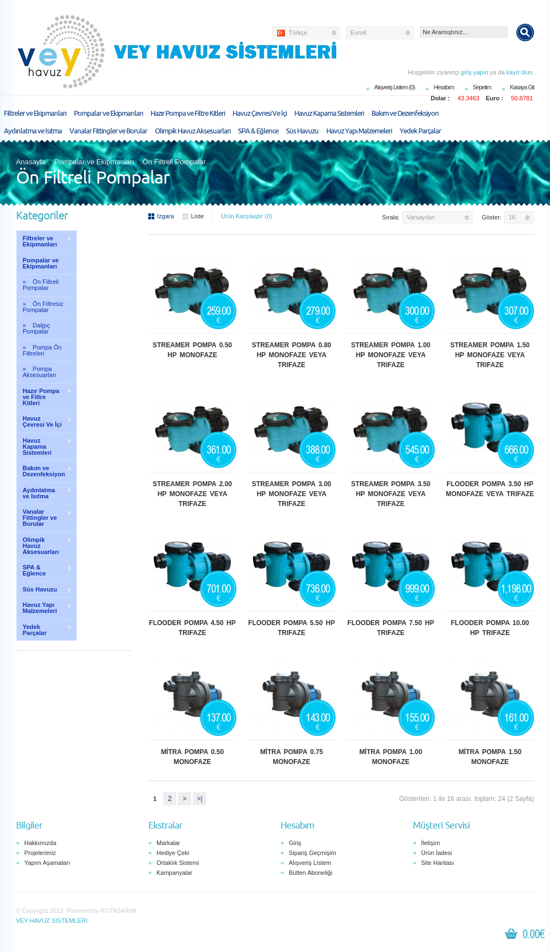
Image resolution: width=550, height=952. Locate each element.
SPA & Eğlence (258, 131)
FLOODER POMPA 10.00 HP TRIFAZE (490, 628)
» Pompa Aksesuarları (39, 371)
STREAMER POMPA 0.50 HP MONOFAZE (192, 350)
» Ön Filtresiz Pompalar (43, 306)
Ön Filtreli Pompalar (174, 162)
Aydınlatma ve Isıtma (33, 131)
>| (199, 799)
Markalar (168, 843)
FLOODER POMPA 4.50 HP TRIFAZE (192, 628)
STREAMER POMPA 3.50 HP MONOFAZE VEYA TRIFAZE (390, 494)
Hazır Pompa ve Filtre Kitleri (187, 113)
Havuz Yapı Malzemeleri (359, 131)
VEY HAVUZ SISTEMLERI (52, 920)
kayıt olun (519, 72)
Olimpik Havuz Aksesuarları (192, 131)
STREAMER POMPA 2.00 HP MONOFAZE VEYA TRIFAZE (192, 494)
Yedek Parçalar (420, 131)
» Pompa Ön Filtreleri (42, 350)
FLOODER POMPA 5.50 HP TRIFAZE (291, 628)
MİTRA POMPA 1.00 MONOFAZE (390, 757)
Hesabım (444, 87)
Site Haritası (437, 862)
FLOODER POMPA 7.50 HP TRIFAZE (390, 628)
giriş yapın (474, 72)
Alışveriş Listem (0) (394, 87)
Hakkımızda (40, 843)
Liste (193, 216)
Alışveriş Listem (310, 862)
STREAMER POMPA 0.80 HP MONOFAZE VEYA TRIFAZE (291, 355)
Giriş (295, 843)
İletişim (430, 843)
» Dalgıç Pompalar (36, 328)
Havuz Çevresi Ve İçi (260, 113)
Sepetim (482, 87)
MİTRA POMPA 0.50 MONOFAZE (192, 757)
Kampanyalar (174, 872)
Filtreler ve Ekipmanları (35, 113)
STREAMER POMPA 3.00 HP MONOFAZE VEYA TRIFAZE (291, 494)
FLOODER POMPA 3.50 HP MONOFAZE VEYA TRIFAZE (490, 489)
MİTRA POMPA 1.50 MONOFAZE (490, 757)
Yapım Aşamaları (47, 862)
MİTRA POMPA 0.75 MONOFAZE (291, 757)
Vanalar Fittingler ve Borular (108, 131)
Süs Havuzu (302, 131)
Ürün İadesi (436, 852)
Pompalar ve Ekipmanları (108, 113)
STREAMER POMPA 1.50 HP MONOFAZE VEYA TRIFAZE (490, 355)
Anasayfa (31, 162)
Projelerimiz (40, 852)
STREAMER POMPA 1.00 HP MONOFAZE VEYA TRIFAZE (390, 355)
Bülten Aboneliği (310, 872)
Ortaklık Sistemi (178, 862)
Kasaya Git (522, 87)
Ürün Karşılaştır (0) (246, 216)
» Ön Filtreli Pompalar (40, 284)
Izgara (161, 216)
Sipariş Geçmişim (312, 852)
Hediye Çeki (173, 852)
